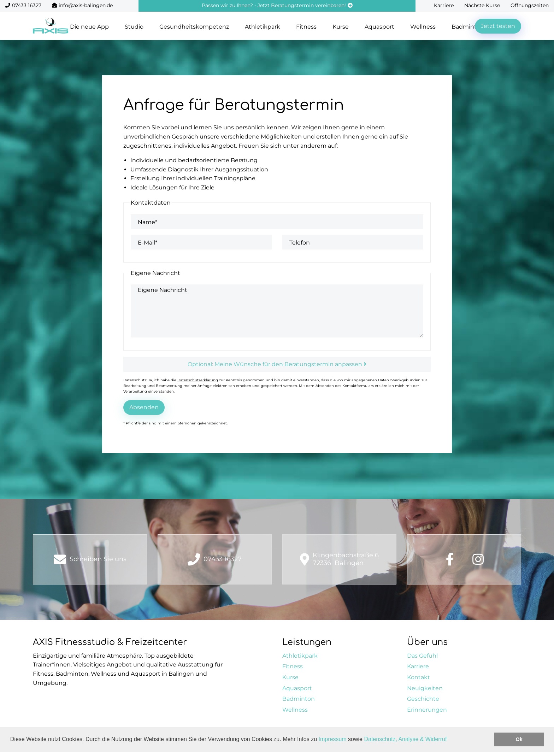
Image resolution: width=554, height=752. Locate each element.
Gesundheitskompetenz (194, 26)
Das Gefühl (422, 655)
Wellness (423, 26)
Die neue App (89, 26)
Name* (147, 222)
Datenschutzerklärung (197, 380)
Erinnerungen (427, 709)
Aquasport (379, 26)
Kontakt (418, 677)
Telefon (299, 242)
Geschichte (423, 698)
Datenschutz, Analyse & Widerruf (405, 739)
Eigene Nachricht (162, 290)
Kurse (340, 26)
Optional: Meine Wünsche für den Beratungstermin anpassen (277, 364)
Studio (134, 26)
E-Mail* (147, 242)
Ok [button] (519, 739)
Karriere (444, 5)
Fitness (306, 26)
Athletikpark (262, 26)
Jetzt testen (498, 26)
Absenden (144, 407)
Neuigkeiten (425, 688)
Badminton (298, 698)
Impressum (333, 739)
